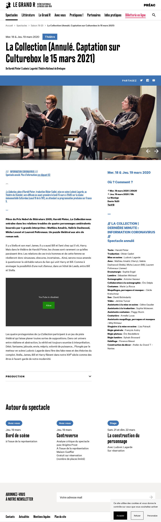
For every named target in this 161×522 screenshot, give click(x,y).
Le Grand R (45, 15)
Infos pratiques (113, 15)
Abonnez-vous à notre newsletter (19, 497)
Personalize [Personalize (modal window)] (152, 515)
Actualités (24, 516)
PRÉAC (150, 5)
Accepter (120, 515)
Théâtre (50, 37)
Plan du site (60, 516)
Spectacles (12, 15)
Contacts (10, 516)
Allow (48, 305)
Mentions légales (41, 516)
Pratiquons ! (76, 15)
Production (15, 376)
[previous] (148, 151)
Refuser (137, 515)
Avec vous (60, 15)
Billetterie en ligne (135, 15)
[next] (156, 151)
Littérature (28, 15)
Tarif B (111, 204)
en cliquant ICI (44, 175)
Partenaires (94, 15)
